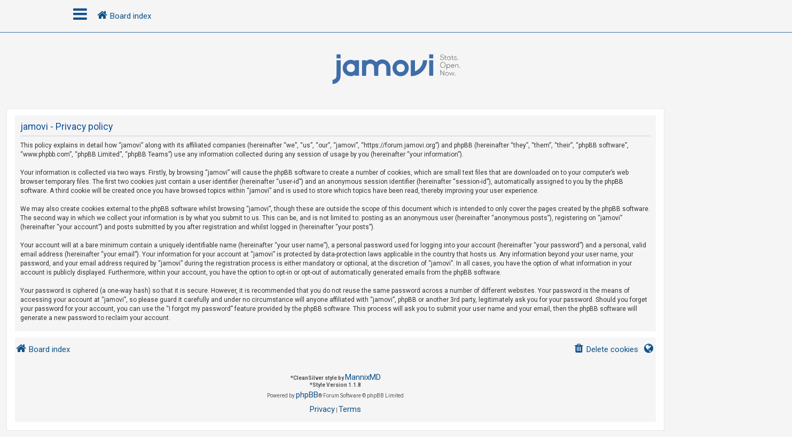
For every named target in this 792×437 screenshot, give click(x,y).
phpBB (307, 395)
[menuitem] (606, 349)
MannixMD (363, 377)
